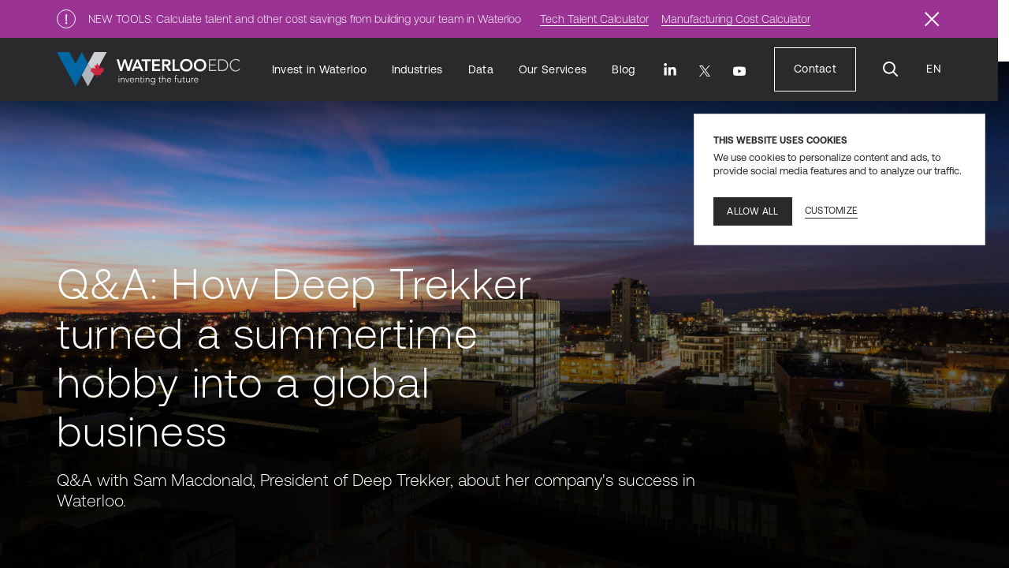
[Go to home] (148, 69)
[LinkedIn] (670, 69)
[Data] (480, 70)
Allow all (752, 211)
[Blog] (623, 70)
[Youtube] (739, 71)
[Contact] (815, 69)
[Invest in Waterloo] (319, 70)
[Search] (890, 69)
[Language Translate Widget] (933, 69)
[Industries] (417, 70)
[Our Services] (552, 70)
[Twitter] (704, 71)
